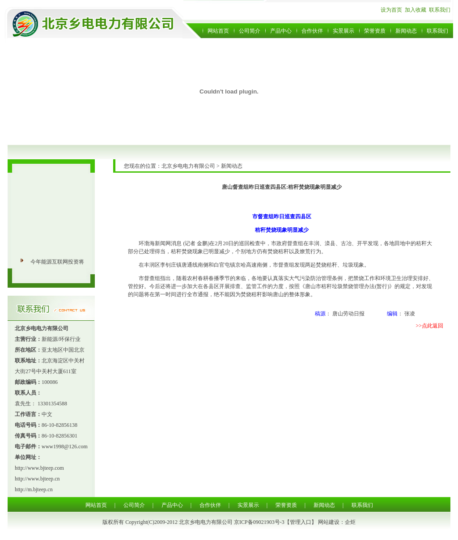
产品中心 (281, 31)
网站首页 (218, 31)
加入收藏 (415, 10)
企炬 (350, 522)
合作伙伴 (312, 31)
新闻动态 (406, 31)
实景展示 (343, 31)
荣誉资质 (375, 31)
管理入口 (300, 522)
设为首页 (391, 10)
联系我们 (439, 10)
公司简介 (249, 31)
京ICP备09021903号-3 (259, 522)
